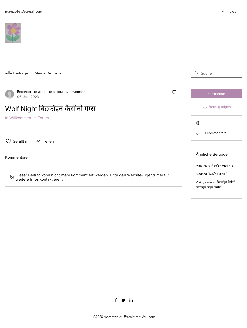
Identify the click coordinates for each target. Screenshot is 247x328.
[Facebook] (115, 300)
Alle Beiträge (16, 73)
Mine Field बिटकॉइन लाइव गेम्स (215, 165)
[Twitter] (123, 300)
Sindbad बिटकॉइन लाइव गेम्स (213, 174)
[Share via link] (44, 141)
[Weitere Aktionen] (179, 92)
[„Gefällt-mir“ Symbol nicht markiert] (8, 141)
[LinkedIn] (131, 300)
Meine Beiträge (48, 73)
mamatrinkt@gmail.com (23, 11)
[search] (216, 73)
